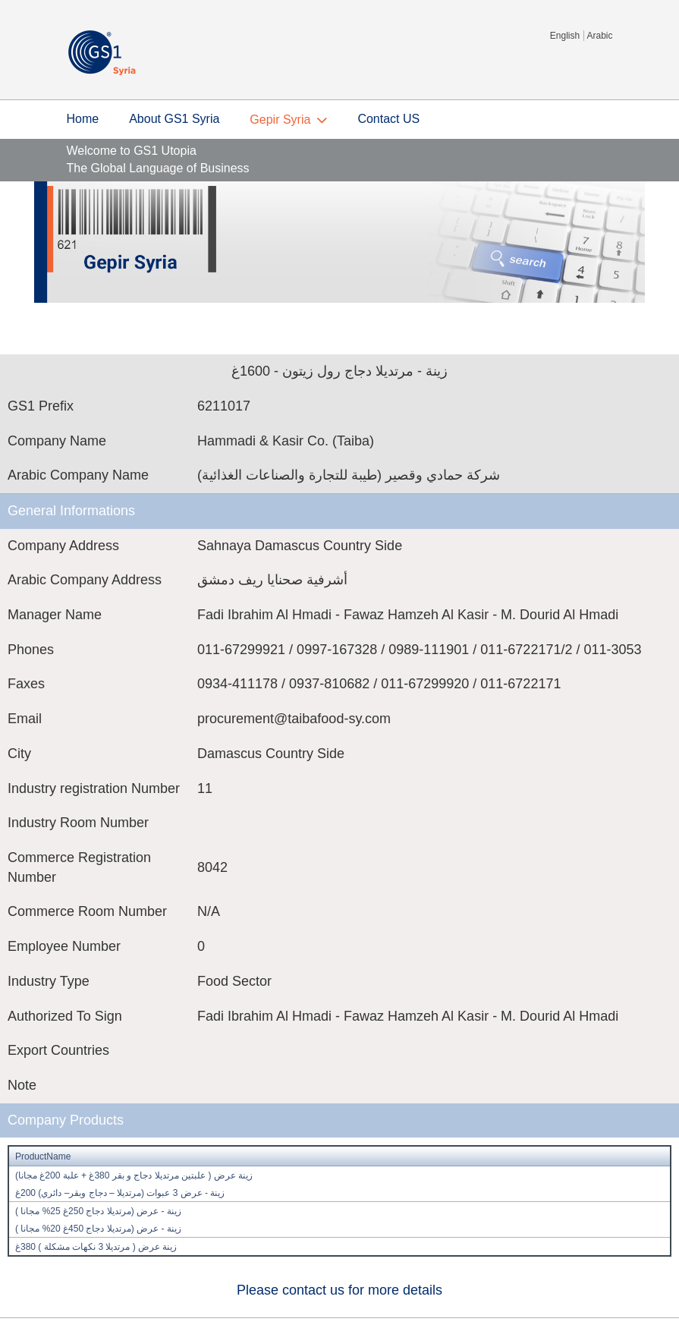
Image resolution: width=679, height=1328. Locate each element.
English (565, 35)
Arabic (599, 35)
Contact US (388, 118)
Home (83, 118)
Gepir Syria (280, 119)
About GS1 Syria (174, 118)
